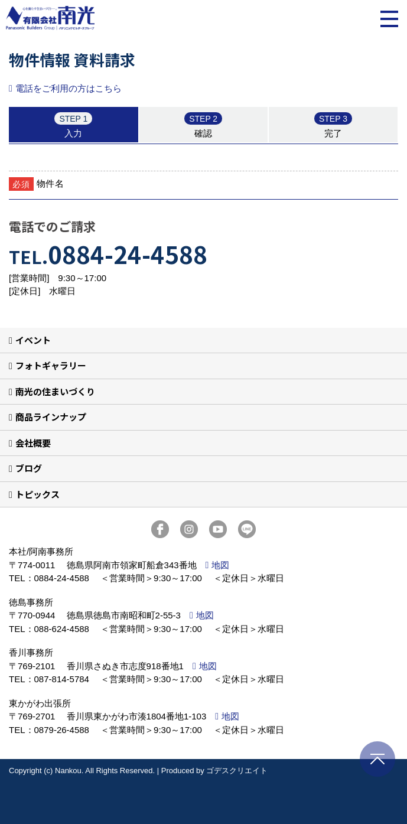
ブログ (28, 468)
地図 (220, 565)
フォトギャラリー (50, 365)
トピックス (37, 494)
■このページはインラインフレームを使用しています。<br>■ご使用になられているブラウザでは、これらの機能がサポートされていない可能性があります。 (203, 150)
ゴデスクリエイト (237, 770)
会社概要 (33, 443)
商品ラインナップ (50, 417)
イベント (33, 340)
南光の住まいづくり (55, 391)
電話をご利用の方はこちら (68, 88)
